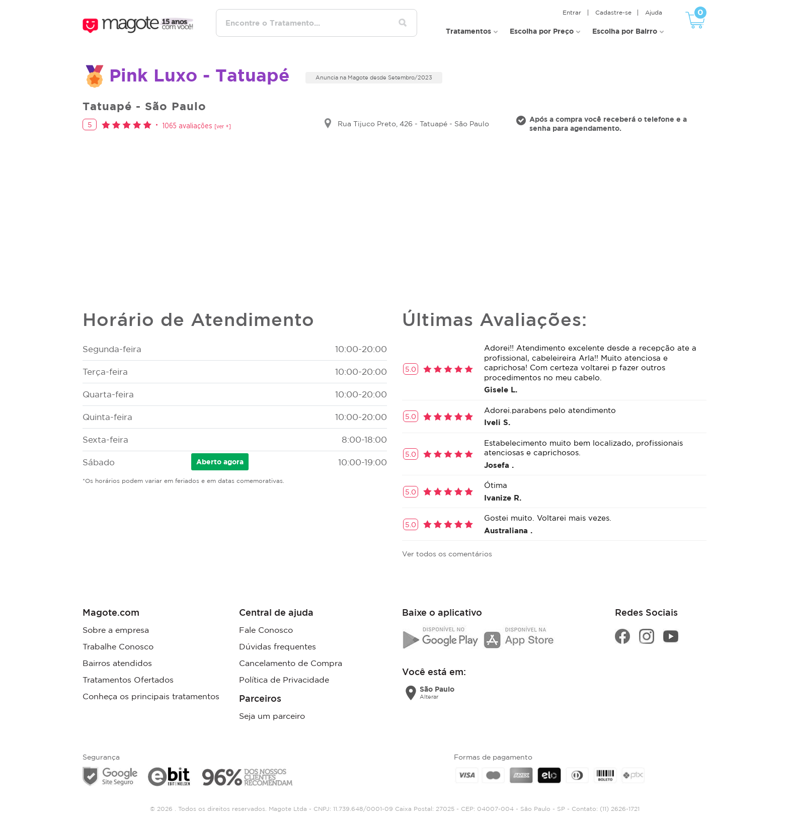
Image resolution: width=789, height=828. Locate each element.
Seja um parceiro (272, 711)
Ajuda (655, 10)
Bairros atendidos (117, 660)
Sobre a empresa (116, 627)
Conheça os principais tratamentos (151, 692)
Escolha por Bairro (624, 28)
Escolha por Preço (542, 28)
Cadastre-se (616, 10)
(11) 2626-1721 (620, 804)
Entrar (577, 10)
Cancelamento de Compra (290, 660)
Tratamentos (468, 28)
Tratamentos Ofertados (128, 676)
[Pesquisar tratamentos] (406, 22)
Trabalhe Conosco (118, 643)
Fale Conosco (266, 627)
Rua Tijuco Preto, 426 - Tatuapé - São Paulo (413, 122)
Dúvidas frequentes (277, 643)
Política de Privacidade (284, 676)
